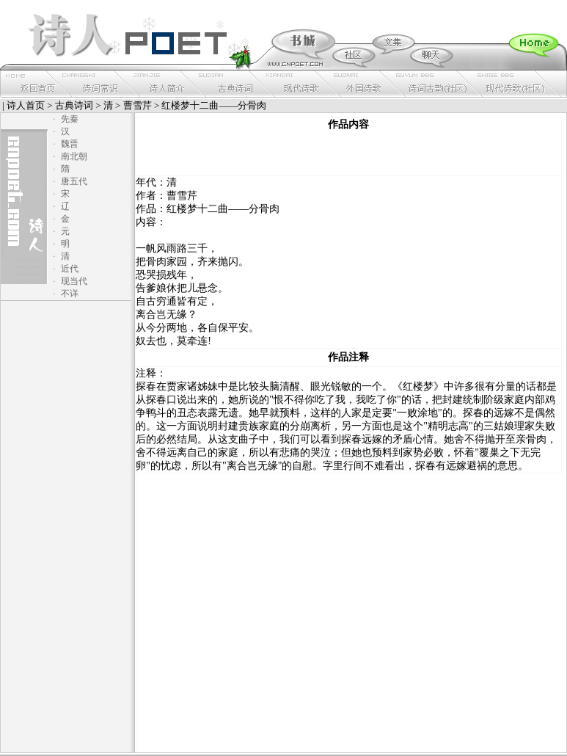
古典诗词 (74, 105)
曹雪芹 (137, 105)
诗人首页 (26, 105)
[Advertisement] (348, 153)
